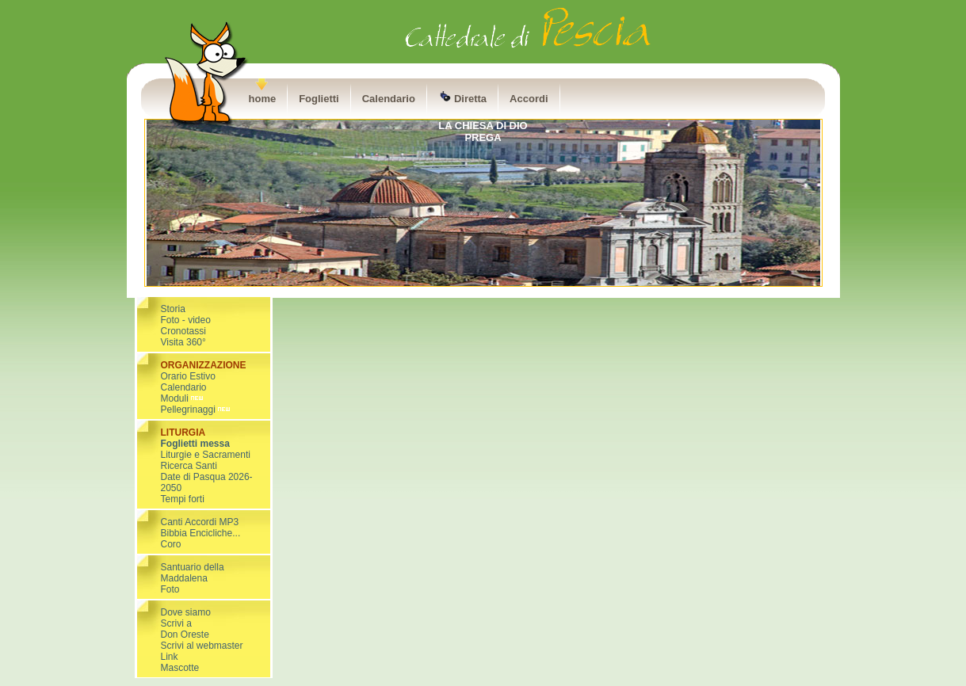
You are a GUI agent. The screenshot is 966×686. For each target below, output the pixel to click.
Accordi (529, 99)
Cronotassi (183, 331)
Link (169, 656)
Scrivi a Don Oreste (185, 629)
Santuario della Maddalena (192, 573)
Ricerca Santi (189, 465)
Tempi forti (182, 499)
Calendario (388, 99)
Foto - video (186, 320)
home (263, 99)
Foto (170, 589)
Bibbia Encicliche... (201, 533)
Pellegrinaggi (188, 409)
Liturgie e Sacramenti (205, 454)
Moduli (183, 398)
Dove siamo (186, 612)
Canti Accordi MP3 (200, 522)
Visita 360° (183, 342)
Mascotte (180, 667)
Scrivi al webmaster (202, 645)
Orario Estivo (188, 376)
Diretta (462, 98)
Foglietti (319, 99)
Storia (173, 308)
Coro (171, 544)
